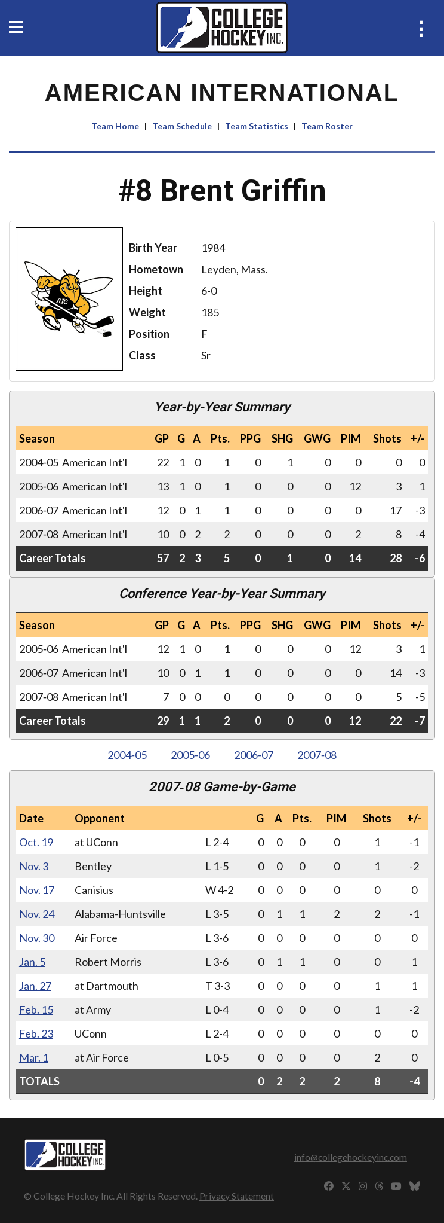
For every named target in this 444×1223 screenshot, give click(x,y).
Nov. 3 (33, 866)
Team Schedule (182, 126)
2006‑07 (253, 754)
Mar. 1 (33, 1057)
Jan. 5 (32, 961)
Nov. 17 (36, 889)
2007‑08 (317, 754)
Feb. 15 (36, 1009)
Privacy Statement (236, 1195)
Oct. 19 (36, 842)
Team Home (115, 126)
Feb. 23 (36, 1033)
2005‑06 (190, 754)
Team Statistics (256, 126)
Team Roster (327, 126)
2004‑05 (127, 754)
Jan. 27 (35, 985)
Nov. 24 (36, 913)
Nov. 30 (36, 937)
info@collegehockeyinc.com (350, 1157)
